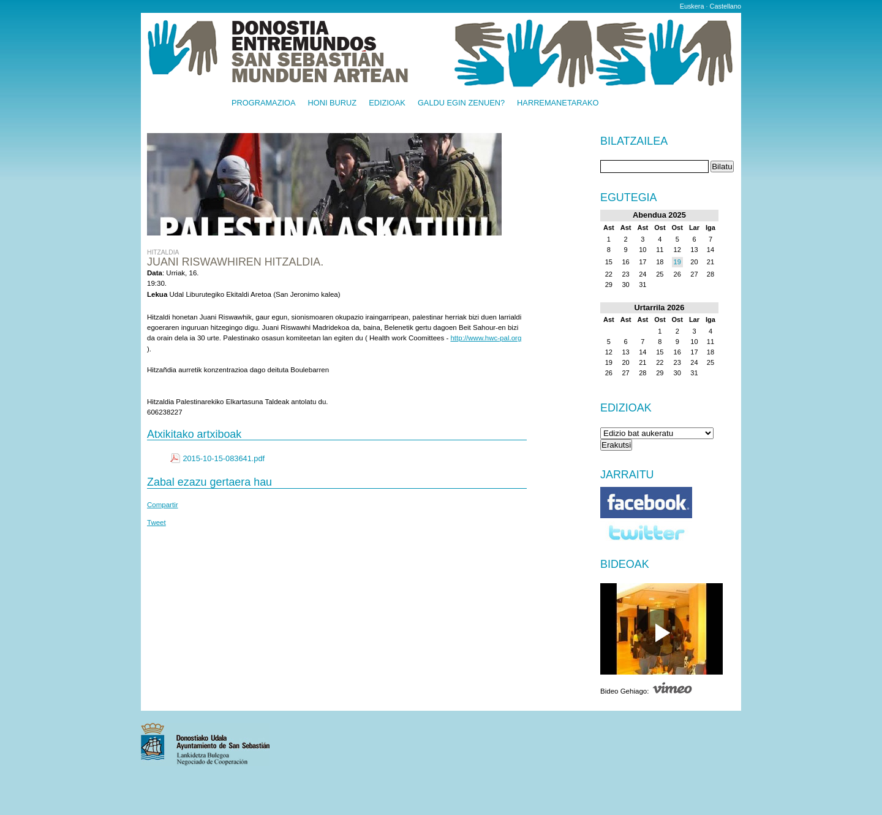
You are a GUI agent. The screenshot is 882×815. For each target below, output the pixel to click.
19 (677, 262)
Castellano (725, 6)
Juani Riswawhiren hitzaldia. (235, 262)
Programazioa (264, 103)
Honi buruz (332, 103)
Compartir (162, 504)
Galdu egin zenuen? (461, 103)
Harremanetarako (557, 103)
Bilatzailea (634, 141)
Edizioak (387, 103)
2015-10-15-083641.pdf (224, 458)
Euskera (692, 6)
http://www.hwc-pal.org (485, 338)
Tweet (156, 522)
